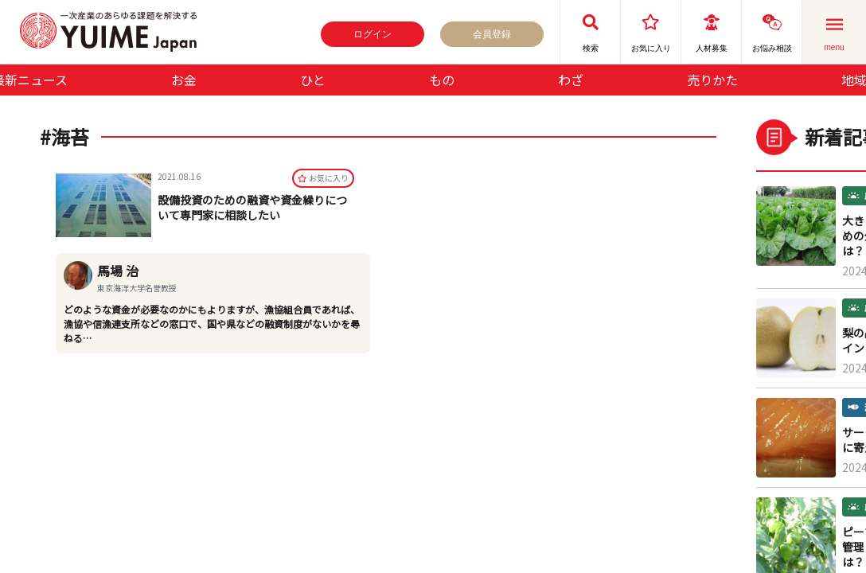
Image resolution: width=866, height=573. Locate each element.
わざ (570, 80)
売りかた (712, 80)
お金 (184, 80)
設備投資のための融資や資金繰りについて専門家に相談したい (252, 208)
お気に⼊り (323, 179)
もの (441, 80)
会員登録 (492, 34)
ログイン (372, 34)
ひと (313, 80)
